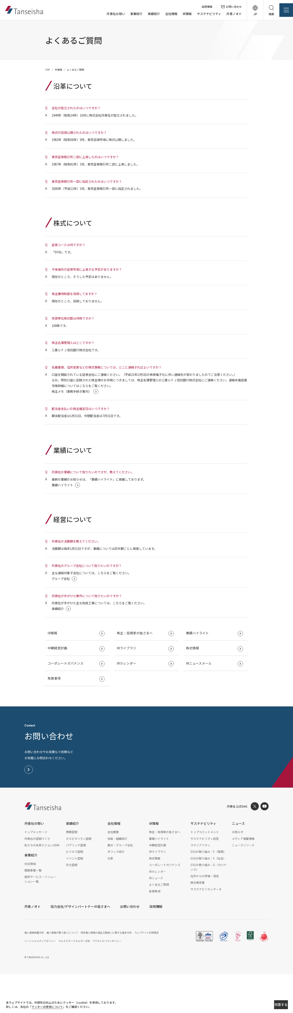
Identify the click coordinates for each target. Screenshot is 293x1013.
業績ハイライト (199, 670)
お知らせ (237, 871)
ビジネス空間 (74, 891)
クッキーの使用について (51, 1007)
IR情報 (180, 14)
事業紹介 (130, 14)
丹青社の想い (109, 14)
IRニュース (156, 917)
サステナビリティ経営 (204, 877)
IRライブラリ (129, 686)
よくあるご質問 (159, 923)
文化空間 (71, 904)
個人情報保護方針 (34, 971)
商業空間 (71, 871)
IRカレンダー (129, 701)
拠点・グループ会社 (120, 884)
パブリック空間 (76, 884)
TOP (47, 69)
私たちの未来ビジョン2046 (41, 884)
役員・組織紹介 (117, 877)
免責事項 (56, 717)
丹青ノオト (227, 14)
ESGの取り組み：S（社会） (208, 897)
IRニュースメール (201, 701)
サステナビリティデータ (206, 928)
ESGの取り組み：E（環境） (208, 891)
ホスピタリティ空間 (78, 877)
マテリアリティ (200, 884)
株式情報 (194, 686)
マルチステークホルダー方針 (74, 979)
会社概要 (113, 871)
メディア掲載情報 (243, 877)
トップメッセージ (35, 871)
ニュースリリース (243, 884)
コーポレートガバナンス (68, 701)
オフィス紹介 (116, 891)
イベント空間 (74, 897)
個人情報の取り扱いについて (62, 971)
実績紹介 (147, 14)
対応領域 (30, 903)
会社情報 (165, 14)
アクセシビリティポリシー (107, 979)
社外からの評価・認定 (204, 915)
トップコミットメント (204, 871)
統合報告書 (197, 921)
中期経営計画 (60, 686)
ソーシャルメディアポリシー (40, 979)
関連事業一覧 (33, 909)
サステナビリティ (202, 14)
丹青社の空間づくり (37, 877)
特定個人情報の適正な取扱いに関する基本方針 (106, 971)
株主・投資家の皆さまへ (137, 670)
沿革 (110, 897)
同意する (266, 1005)
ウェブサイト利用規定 (146, 971)
